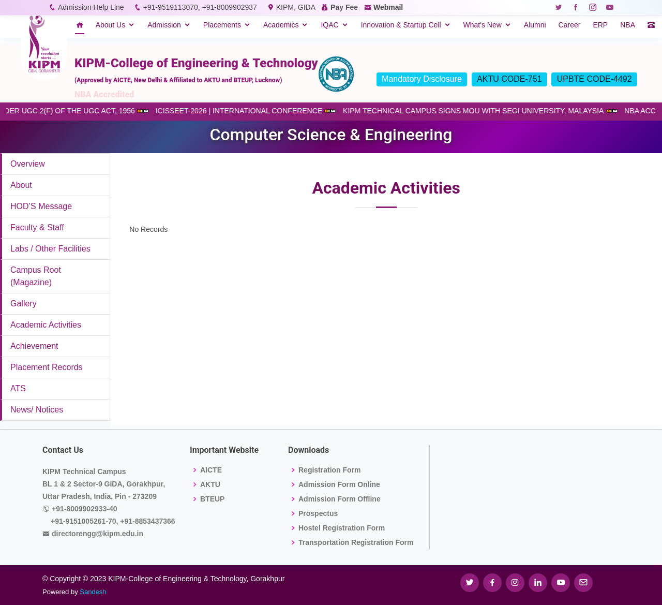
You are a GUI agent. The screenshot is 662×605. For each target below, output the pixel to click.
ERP (600, 25)
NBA (627, 25)
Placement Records (46, 367)
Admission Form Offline (339, 499)
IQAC (329, 25)
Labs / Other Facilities (50, 248)
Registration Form (329, 470)
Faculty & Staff (37, 227)
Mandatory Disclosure (422, 79)
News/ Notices (36, 409)
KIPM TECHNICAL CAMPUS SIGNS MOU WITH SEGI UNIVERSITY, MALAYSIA (479, 111)
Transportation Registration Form (355, 542)
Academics (280, 25)
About (21, 185)
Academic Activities (45, 324)
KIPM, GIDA (295, 7)
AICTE (211, 470)
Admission (164, 25)
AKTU (210, 484)
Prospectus (318, 513)
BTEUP (212, 499)
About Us (111, 25)
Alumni (535, 25)
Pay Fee (344, 7)
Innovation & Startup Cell (401, 25)
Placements (222, 25)
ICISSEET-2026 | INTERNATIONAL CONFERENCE (245, 111)
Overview (27, 163)
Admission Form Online (339, 484)
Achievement (34, 346)
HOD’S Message (41, 206)
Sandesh (93, 592)
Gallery (23, 303)
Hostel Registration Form (341, 528)
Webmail (388, 7)
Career (570, 25)
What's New (482, 25)
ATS (18, 388)
